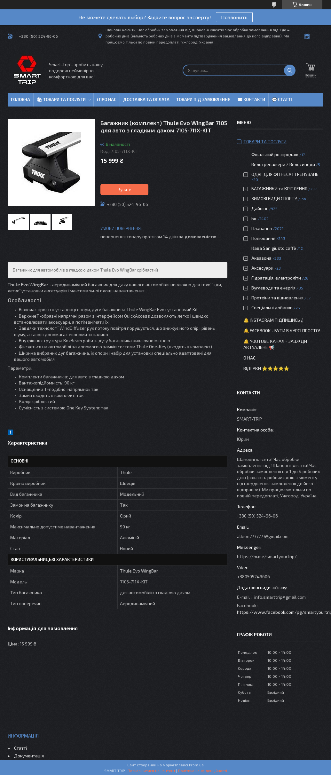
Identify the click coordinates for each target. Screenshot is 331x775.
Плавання (261, 228)
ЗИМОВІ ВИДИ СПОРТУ (274, 198)
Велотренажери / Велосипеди (283, 164)
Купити (124, 189)
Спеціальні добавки (272, 307)
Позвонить (234, 17)
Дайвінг (259, 208)
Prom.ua (196, 765)
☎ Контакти (251, 99)
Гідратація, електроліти (276, 278)
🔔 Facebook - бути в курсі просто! (281, 330)
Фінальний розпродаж (275, 154)
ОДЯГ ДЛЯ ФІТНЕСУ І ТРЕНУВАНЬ (285, 174)
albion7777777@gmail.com (262, 536)
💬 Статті (282, 99)
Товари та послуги (265, 141)
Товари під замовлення (203, 99)
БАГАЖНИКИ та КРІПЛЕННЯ (279, 188)
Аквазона (261, 258)
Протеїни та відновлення (277, 297)
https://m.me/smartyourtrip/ (267, 556)
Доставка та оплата (146, 99)
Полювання (263, 238)
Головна (20, 99)
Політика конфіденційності (202, 770)
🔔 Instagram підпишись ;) (273, 320)
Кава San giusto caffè (273, 248)
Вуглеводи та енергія (273, 287)
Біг (254, 218)
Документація (29, 755)
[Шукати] (290, 70)
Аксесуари (262, 268)
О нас (249, 357)
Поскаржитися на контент (151, 770)
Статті (20, 748)
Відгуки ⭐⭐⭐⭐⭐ (266, 368)
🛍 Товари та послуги (61, 99)
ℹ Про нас (106, 99)
